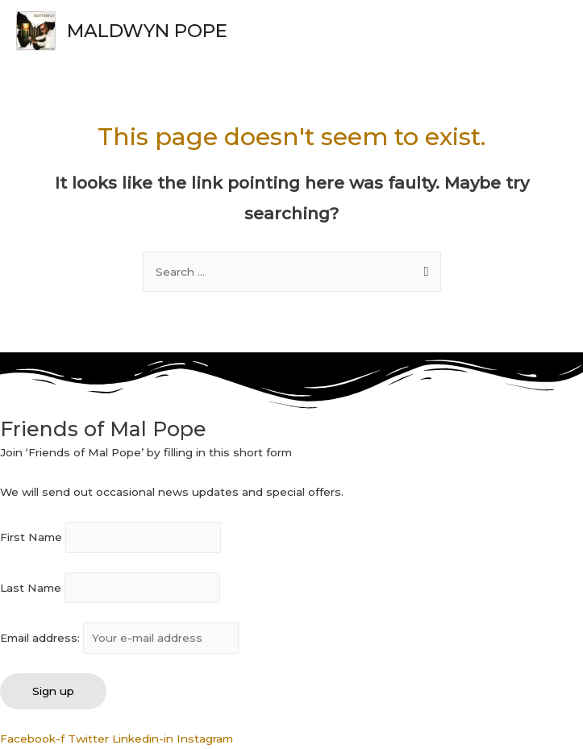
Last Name (30, 587)
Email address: (119, 637)
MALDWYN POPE (147, 30)
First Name (31, 537)
